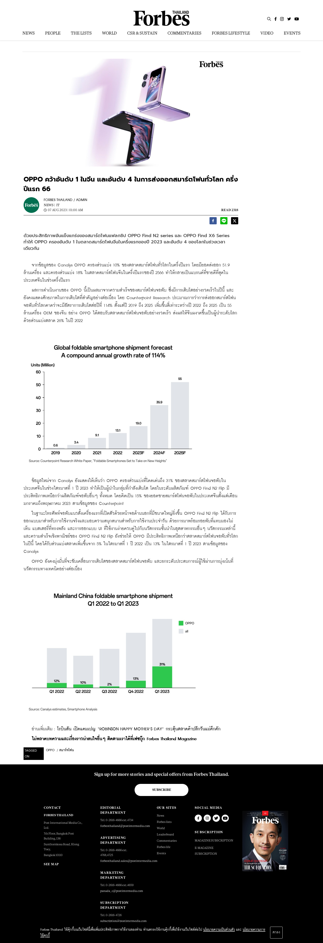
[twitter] (234, 222)
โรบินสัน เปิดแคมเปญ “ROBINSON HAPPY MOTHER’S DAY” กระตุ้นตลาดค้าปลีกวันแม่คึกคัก (138, 729)
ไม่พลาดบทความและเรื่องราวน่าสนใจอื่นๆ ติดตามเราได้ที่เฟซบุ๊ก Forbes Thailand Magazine (114, 739)
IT (57, 205)
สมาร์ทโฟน (66, 750)
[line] (223, 222)
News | (49, 205)
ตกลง (276, 932)
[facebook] (213, 222)
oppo (50, 750)
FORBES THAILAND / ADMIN (65, 200)
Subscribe (161, 790)
